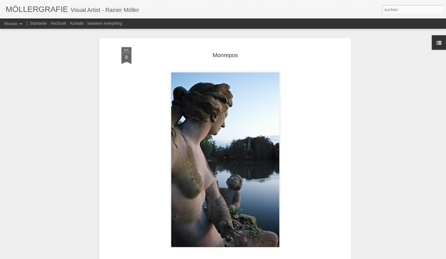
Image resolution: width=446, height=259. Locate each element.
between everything (105, 23)
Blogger (253, 256)
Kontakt (76, 23)
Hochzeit (58, 23)
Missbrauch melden (274, 256)
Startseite (38, 23)
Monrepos (225, 49)
